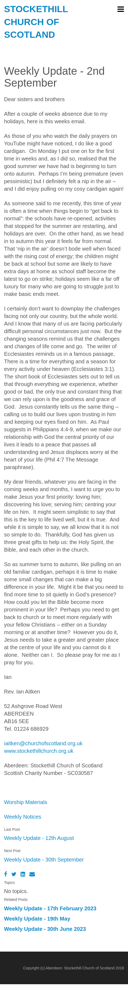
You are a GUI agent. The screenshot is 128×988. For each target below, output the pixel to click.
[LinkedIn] (23, 874)
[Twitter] (13, 874)
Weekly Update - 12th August (39, 838)
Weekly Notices (22, 817)
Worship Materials (25, 802)
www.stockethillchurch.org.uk (38, 751)
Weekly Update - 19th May (37, 919)
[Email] (32, 874)
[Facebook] (5, 874)
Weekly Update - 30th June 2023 (45, 929)
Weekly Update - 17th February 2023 (50, 908)
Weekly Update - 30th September (44, 860)
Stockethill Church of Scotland (36, 22)
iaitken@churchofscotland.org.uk (43, 743)
